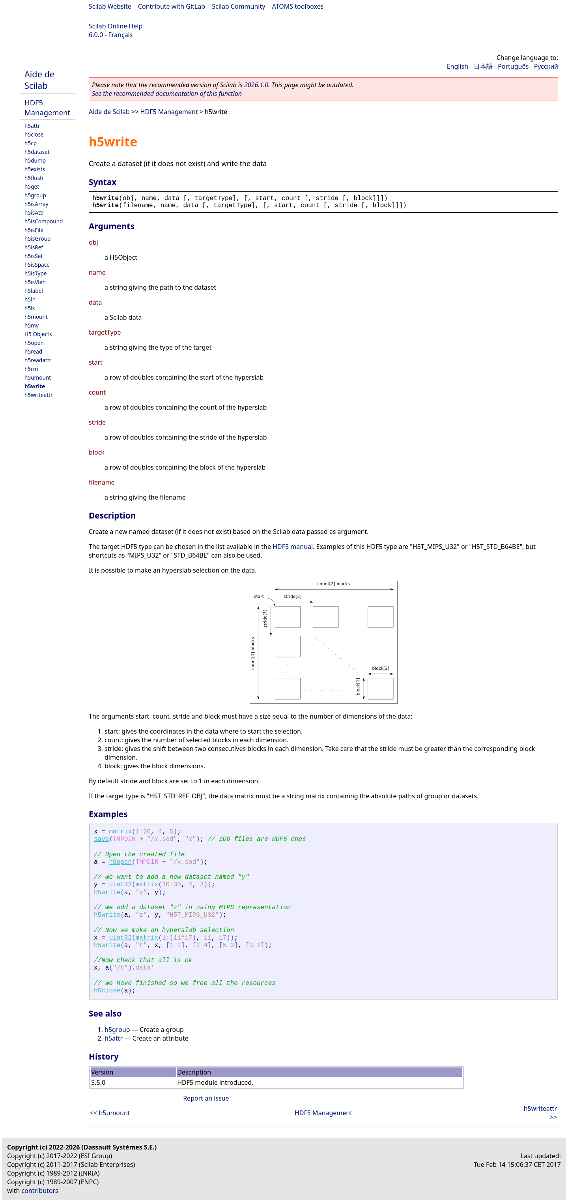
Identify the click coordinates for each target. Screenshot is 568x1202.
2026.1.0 (256, 85)
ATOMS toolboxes (298, 6)
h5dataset (37, 151)
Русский (546, 66)
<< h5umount (110, 1112)
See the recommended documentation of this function (167, 93)
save (101, 839)
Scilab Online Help (115, 26)
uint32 (120, 884)
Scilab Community (238, 6)
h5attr (32, 125)
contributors (40, 1190)
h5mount (36, 316)
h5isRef (33, 247)
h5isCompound (43, 221)
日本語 (483, 66)
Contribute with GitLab (171, 6)
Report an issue (206, 1098)
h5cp (30, 143)
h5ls (29, 308)
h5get (31, 186)
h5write (34, 386)
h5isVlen (35, 282)
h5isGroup (37, 238)
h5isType (35, 273)
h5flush (33, 178)
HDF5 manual (293, 546)
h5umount (37, 377)
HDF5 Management (47, 107)
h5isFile (33, 230)
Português (513, 66)
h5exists (34, 169)
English (457, 66)
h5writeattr (38, 395)
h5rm (31, 369)
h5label (33, 290)
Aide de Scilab (39, 79)
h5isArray (36, 204)
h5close (34, 134)
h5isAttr (34, 212)
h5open (34, 342)
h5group (35, 195)
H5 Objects (38, 334)
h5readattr (37, 360)
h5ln (30, 299)
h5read (33, 351)
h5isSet (33, 256)
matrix (120, 831)
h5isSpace (37, 264)
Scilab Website (110, 6)
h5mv (31, 325)
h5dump (35, 160)
